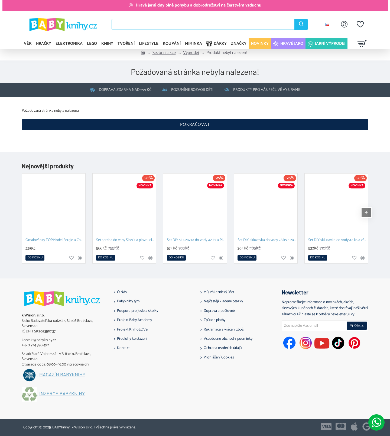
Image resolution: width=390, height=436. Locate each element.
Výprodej (191, 52)
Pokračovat (195, 124)
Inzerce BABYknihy (62, 393)
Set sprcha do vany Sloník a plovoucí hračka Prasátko (125, 240)
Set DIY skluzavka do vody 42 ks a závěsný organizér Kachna (337, 240)
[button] (34, 258)
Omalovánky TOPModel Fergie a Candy (54, 240)
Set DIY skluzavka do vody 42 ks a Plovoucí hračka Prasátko (196, 240)
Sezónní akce (164, 52)
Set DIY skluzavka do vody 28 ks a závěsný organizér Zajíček (267, 240)
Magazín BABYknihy (62, 374)
